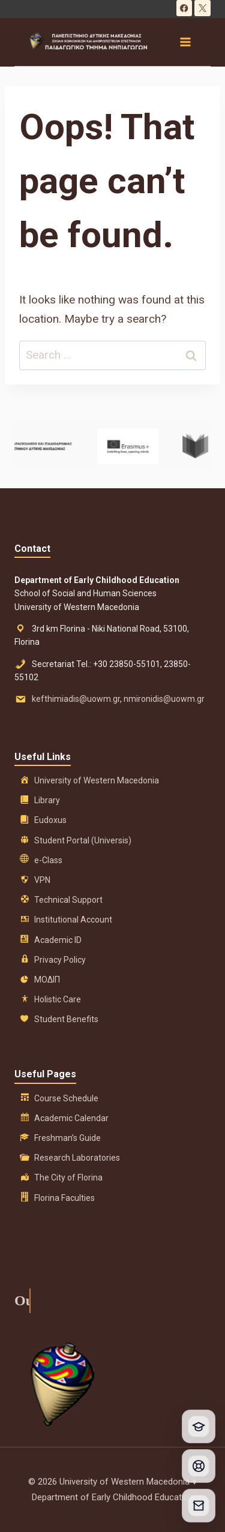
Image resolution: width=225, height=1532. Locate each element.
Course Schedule (66, 1098)
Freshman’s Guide (67, 1138)
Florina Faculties (64, 1198)
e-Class (48, 860)
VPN (42, 880)
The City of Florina (68, 1177)
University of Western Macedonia (96, 780)
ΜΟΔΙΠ (47, 979)
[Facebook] (184, 8)
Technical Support (68, 900)
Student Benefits (66, 1019)
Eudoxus (50, 820)
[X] (202, 8)
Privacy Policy (60, 960)
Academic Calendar (71, 1118)
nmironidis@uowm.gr (164, 699)
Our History (18, 1300)
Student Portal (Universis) (82, 840)
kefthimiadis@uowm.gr (76, 699)
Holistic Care (57, 999)
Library (47, 800)
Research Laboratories (77, 1157)
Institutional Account (73, 919)
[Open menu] (184, 41)
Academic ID (58, 940)
